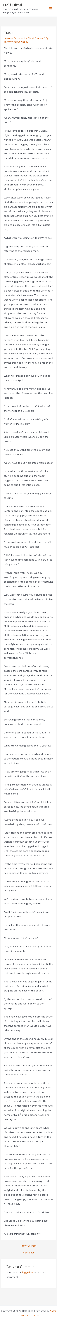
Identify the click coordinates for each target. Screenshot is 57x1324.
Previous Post (28, 1246)
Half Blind (12, 5)
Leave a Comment (14, 38)
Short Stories (35, 38)
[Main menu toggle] (50, 8)
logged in (27, 1272)
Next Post (28, 1252)
